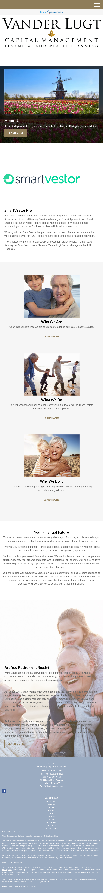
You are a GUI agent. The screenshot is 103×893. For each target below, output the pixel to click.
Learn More (16, 133)
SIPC (10, 870)
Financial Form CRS (13, 831)
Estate (51, 807)
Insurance (51, 810)
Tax (51, 813)
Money (51, 816)
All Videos (51, 825)
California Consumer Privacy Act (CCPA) (77, 855)
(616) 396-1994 (51, 61)
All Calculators (51, 828)
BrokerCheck (54, 836)
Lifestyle (51, 819)
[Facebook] (50, 54)
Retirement (51, 801)
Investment (51, 804)
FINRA (4, 870)
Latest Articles (51, 822)
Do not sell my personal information (60, 858)
